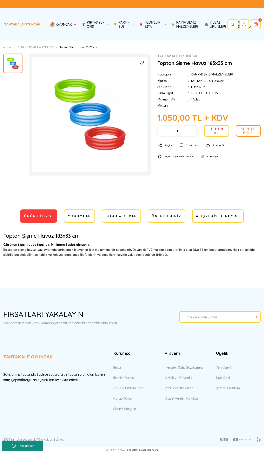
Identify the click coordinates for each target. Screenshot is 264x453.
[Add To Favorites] (141, 62)
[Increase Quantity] (193, 131)
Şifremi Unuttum (228, 388)
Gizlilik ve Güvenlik (178, 378)
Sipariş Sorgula (124, 409)
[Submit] (255, 317)
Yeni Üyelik (224, 367)
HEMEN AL (217, 131)
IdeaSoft (111, 450)
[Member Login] (243, 24)
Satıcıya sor (23, 445)
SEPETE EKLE (248, 131)
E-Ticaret (123, 450)
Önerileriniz (167, 216)
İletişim (118, 367)
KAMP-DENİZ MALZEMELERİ (212, 74)
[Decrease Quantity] (162, 131)
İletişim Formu (123, 378)
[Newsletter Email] (220, 317)
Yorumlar (79, 216)
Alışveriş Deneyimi (218, 216)
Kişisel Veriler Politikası (182, 398)
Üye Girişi (223, 378)
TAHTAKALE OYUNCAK (208, 81)
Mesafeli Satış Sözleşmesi (184, 367)
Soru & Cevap (121, 216)
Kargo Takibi (122, 398)
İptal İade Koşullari (179, 388)
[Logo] (22, 24)
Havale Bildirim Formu (129, 388)
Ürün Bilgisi (38, 216)
